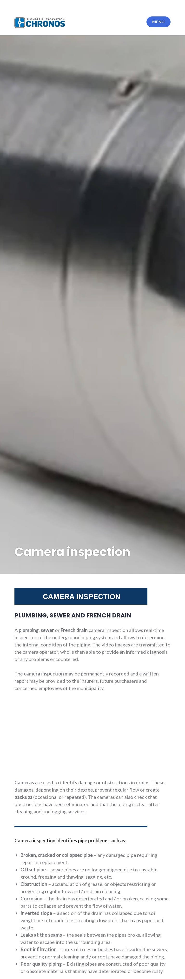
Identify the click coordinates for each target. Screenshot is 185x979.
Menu (158, 21)
